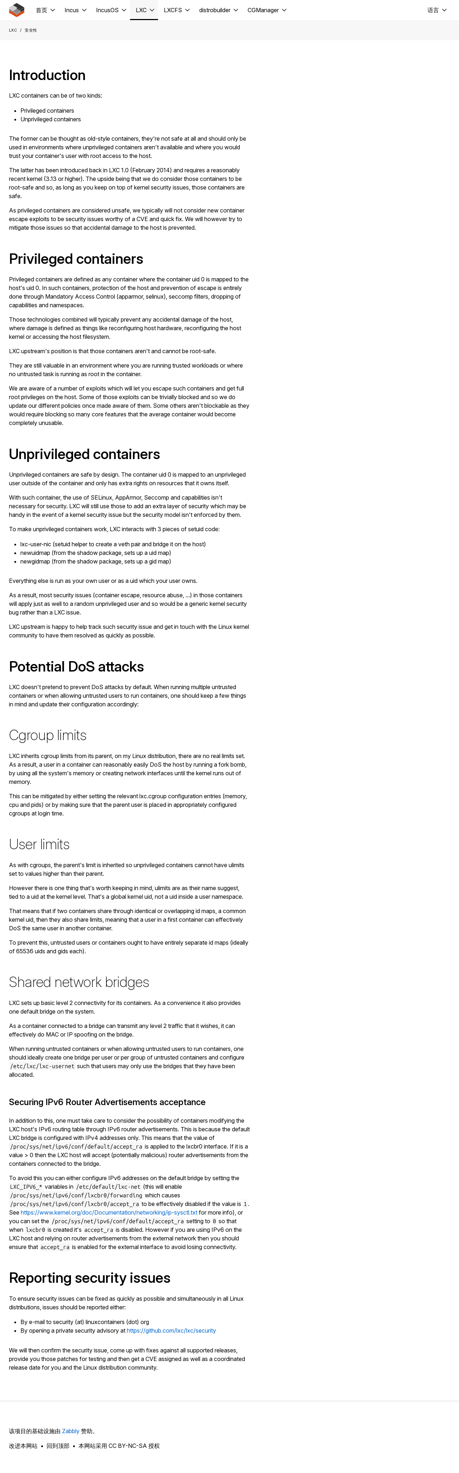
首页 (41, 10)
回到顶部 (58, 1445)
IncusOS (107, 10)
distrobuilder (214, 10)
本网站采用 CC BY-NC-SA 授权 (119, 1445)
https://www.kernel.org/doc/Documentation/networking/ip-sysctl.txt (109, 1212)
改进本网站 (23, 1445)
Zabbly (71, 1431)
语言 (433, 10)
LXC (141, 10)
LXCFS (173, 10)
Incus (71, 10)
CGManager (263, 10)
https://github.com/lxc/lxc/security (171, 1330)
